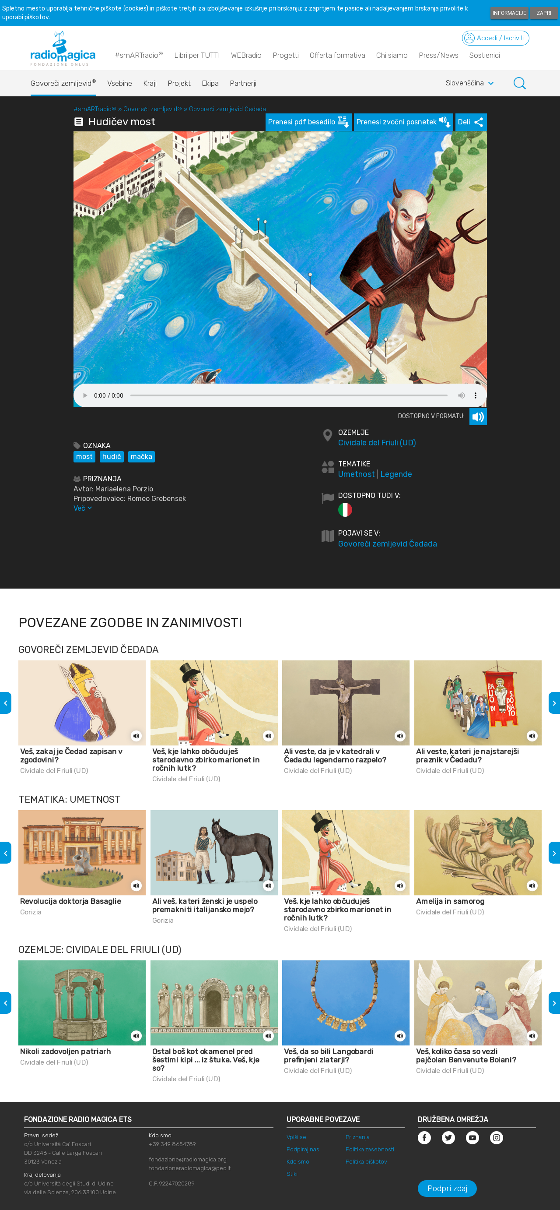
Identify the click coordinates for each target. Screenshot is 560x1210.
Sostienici (484, 55)
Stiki (292, 1174)
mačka (141, 456)
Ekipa (210, 83)
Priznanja (358, 1137)
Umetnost (356, 474)
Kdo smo (298, 1161)
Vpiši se (296, 1137)
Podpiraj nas (303, 1149)
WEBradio (246, 55)
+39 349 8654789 (172, 1144)
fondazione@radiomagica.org (188, 1159)
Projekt (179, 83)
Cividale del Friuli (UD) (377, 443)
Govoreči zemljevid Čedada (227, 109)
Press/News (438, 55)
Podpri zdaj (447, 1188)
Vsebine (119, 83)
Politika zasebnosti (370, 1149)
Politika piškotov (366, 1161)
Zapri (544, 13)
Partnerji (243, 83)
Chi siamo (392, 55)
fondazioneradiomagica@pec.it (190, 1168)
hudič (111, 456)
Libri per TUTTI (197, 55)
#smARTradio (139, 55)
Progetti (286, 55)
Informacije (509, 13)
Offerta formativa (337, 55)
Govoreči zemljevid (63, 81)
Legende (396, 474)
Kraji (150, 83)
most (84, 456)
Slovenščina (471, 83)
